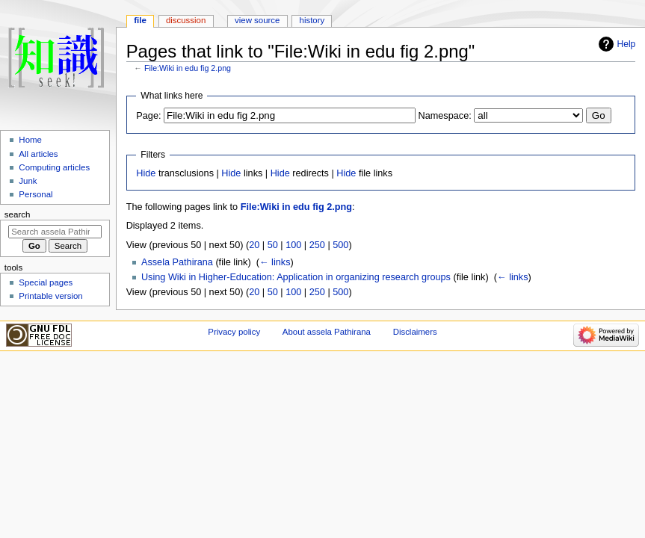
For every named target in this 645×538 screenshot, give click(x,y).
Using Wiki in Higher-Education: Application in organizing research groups (296, 277)
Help (626, 44)
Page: (148, 116)
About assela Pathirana (327, 331)
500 (340, 245)
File (140, 20)
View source (257, 20)
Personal (35, 194)
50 (273, 245)
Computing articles (54, 167)
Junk (28, 180)
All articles (38, 153)
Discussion (186, 20)
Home (30, 139)
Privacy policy (234, 331)
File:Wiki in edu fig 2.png (187, 68)
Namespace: (445, 116)
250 (317, 245)
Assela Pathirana (177, 262)
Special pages (45, 282)
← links (275, 262)
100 (293, 245)
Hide (145, 173)
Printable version (50, 295)
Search (17, 214)
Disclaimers (415, 331)
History (312, 20)
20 (254, 245)
